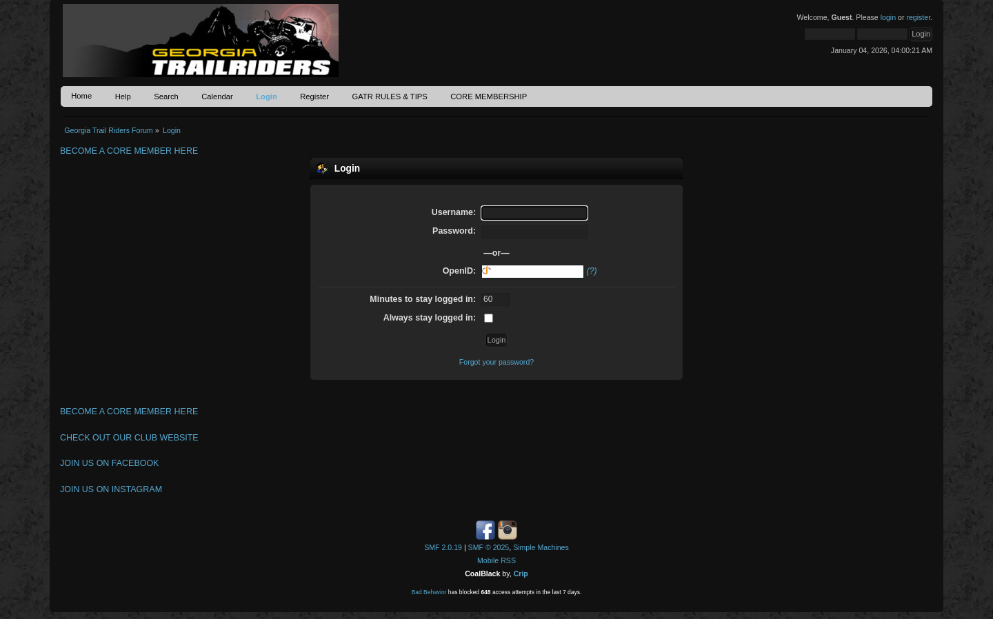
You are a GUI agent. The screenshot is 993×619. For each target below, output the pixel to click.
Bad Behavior (429, 592)
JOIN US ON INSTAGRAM (111, 489)
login (888, 17)
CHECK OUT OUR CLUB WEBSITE (129, 438)
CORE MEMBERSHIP (488, 96)
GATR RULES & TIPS (389, 96)
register (918, 17)
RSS (508, 560)
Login (266, 96)
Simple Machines (541, 547)
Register (314, 96)
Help (123, 96)
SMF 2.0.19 (443, 547)
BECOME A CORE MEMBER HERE (129, 151)
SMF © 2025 (489, 547)
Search (166, 96)
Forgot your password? (496, 362)
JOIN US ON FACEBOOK (109, 463)
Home (81, 96)
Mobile (488, 560)
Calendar (217, 96)
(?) (592, 271)
